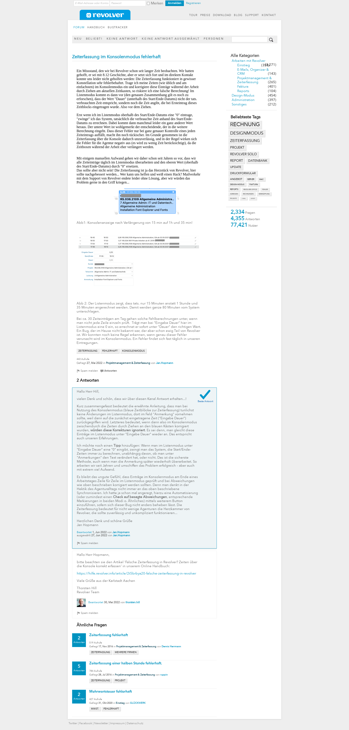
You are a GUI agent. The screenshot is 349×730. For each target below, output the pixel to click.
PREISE (205, 15)
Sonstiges (239, 104)
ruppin (164, 675)
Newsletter (101, 723)
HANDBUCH (96, 27)
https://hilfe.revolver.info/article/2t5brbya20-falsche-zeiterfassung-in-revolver (136, 573)
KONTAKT (269, 15)
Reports (243, 91)
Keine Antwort (122, 38)
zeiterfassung (245, 141)
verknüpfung (264, 194)
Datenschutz (135, 723)
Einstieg (243, 65)
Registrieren (193, 3)
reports (234, 189)
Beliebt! (94, 38)
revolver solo (243, 154)
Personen (214, 38)
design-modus (237, 185)
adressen (234, 194)
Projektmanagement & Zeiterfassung (128, 363)
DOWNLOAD (222, 15)
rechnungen (248, 194)
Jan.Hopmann (164, 363)
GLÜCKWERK (138, 703)
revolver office (250, 189)
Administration (243, 100)
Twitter (73, 723)
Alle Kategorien (245, 56)
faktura (254, 185)
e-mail (244, 198)
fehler (265, 189)
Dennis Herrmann (171, 646)
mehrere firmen (125, 652)
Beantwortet (84, 532)
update (235, 167)
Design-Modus (243, 95)
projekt (237, 147)
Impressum (117, 723)
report (236, 160)
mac (261, 179)
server (250, 179)
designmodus (246, 133)
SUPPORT (252, 15)
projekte (233, 198)
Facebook (85, 723)
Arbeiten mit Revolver (248, 61)
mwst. (95, 709)
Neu (78, 38)
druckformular (243, 173)
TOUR (193, 15)
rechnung (245, 124)
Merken (157, 3)
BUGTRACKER (118, 27)
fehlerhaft (110, 351)
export (253, 198)
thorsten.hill (133, 602)
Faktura (242, 87)
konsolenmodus (133, 351)
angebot (236, 179)
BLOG (238, 15)
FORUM (79, 27)
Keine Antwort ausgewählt (170, 38)
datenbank (257, 160)
